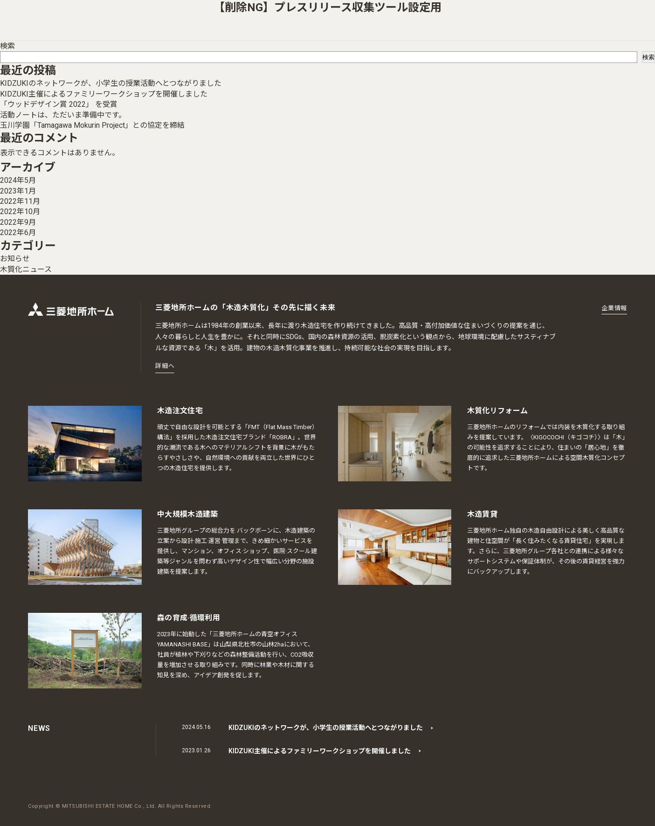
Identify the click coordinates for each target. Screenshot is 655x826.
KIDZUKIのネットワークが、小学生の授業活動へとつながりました (110, 83)
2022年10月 (20, 211)
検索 (7, 46)
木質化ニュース (26, 269)
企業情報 (614, 308)
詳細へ (164, 365)
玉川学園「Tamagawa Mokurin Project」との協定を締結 (92, 125)
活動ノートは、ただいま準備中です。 (63, 115)
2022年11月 (20, 201)
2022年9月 (18, 222)
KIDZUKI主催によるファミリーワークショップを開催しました (103, 94)
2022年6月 (18, 232)
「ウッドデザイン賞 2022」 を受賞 (58, 104)
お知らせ (15, 258)
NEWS (39, 728)
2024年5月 (18, 180)
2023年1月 (18, 191)
